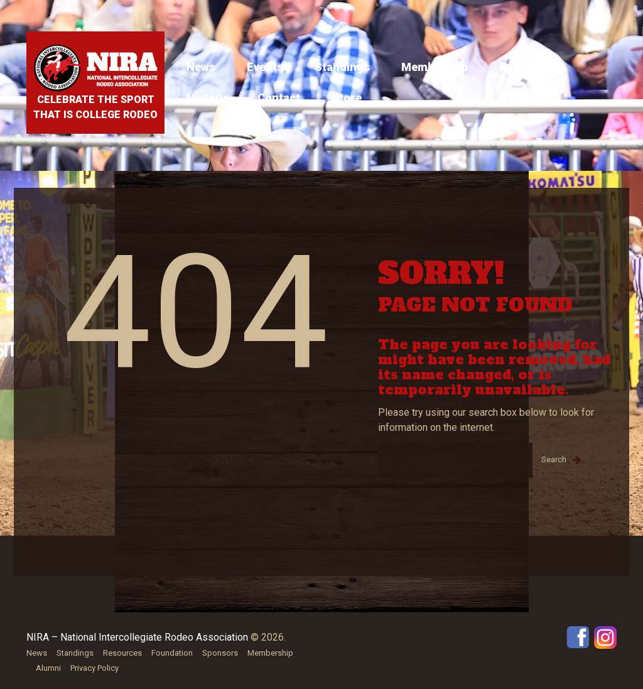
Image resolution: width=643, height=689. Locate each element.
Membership (434, 66)
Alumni (48, 668)
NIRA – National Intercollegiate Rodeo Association (137, 637)
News (200, 66)
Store (347, 97)
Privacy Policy (94, 668)
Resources (528, 66)
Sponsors (220, 653)
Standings (342, 66)
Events (265, 66)
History (206, 97)
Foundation (172, 653)
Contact (278, 97)
